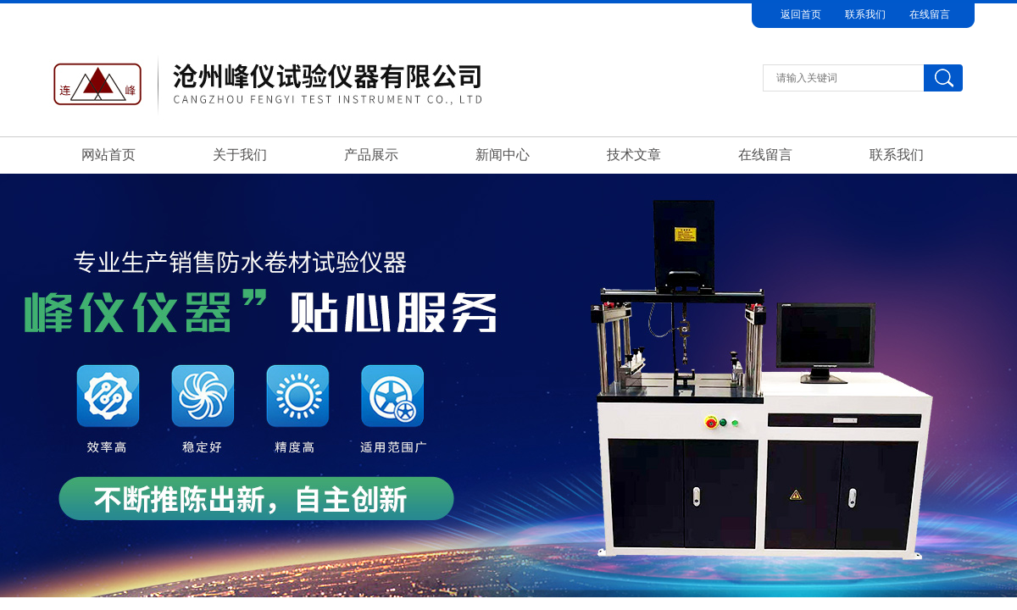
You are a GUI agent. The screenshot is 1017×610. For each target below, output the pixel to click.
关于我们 (240, 154)
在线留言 (929, 14)
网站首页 (108, 154)
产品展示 (371, 154)
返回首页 (801, 14)
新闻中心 (502, 154)
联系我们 (865, 14)
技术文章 (634, 154)
